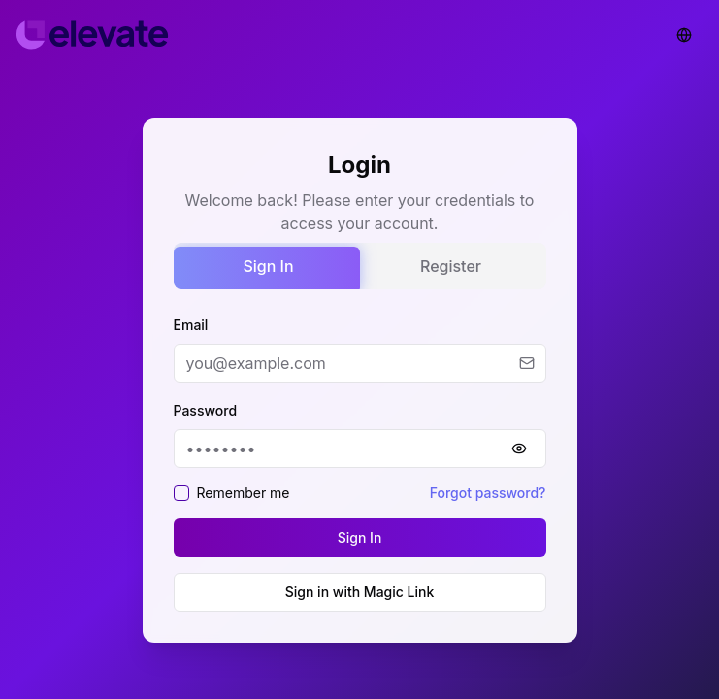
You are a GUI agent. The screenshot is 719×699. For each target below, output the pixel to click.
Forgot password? (488, 492)
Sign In (268, 266)
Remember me (243, 492)
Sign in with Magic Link (360, 591)
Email (191, 324)
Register (450, 266)
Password (206, 410)
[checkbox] (181, 493)
